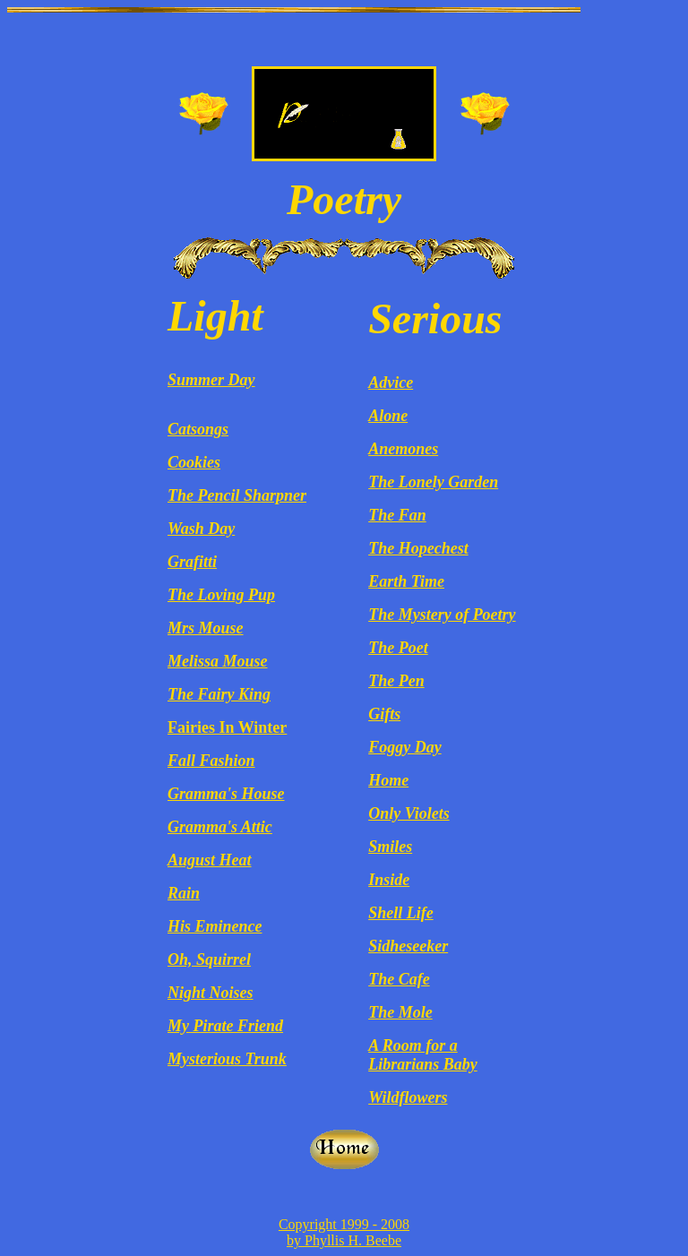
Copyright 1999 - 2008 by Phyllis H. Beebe (344, 1232)
